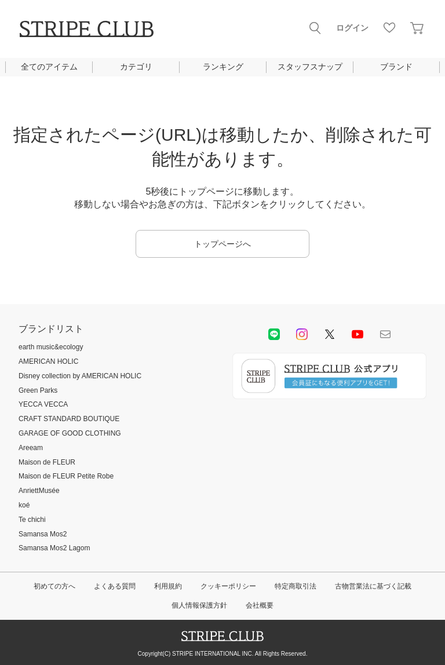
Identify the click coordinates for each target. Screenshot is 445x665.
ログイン (352, 27)
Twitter (329, 334)
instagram (301, 334)
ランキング (223, 66)
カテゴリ (136, 66)
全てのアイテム (49, 66)
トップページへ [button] (222, 244)
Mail (385, 334)
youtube (357, 334)
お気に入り (389, 28)
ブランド (396, 66)
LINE (274, 334)
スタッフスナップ (310, 66)
